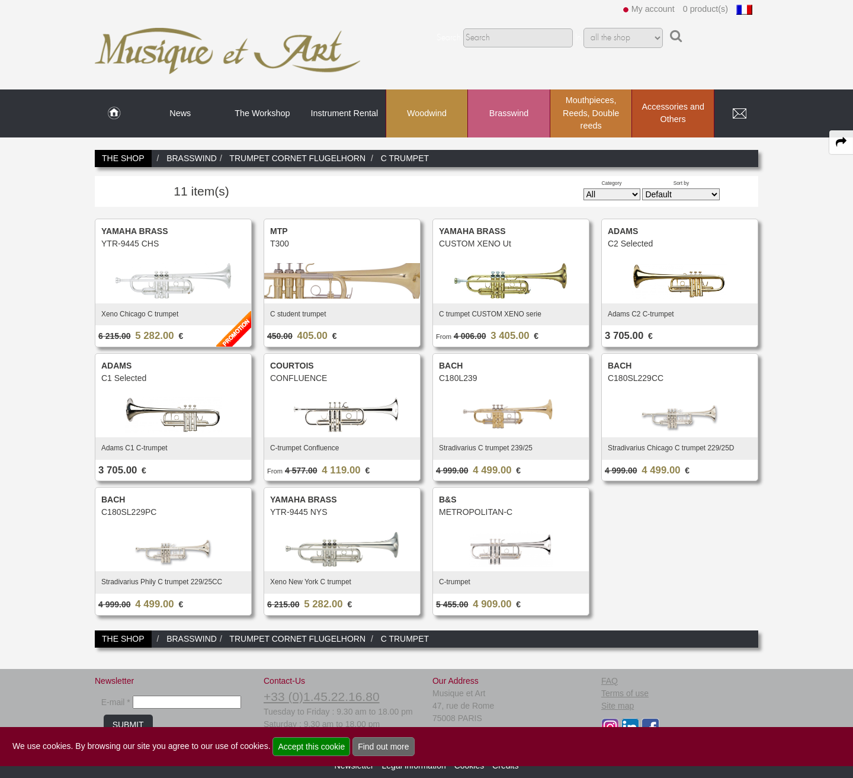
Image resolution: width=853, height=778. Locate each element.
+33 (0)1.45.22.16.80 (322, 696)
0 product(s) (705, 9)
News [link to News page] (180, 113)
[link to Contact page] (739, 114)
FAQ (609, 681)
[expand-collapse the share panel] (841, 142)
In (578, 38)
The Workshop (262, 113)
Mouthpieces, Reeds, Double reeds (591, 112)
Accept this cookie (311, 746)
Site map (617, 705)
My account (653, 9)
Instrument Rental (345, 113)
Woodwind (427, 113)
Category (612, 183)
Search (449, 38)
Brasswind (508, 113)
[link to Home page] (114, 114)
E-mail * (115, 702)
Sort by (682, 183)
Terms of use (625, 693)
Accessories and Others (673, 113)
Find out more (383, 746)
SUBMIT (128, 724)
